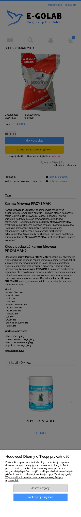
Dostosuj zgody (40, 488)
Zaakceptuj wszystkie (40, 497)
